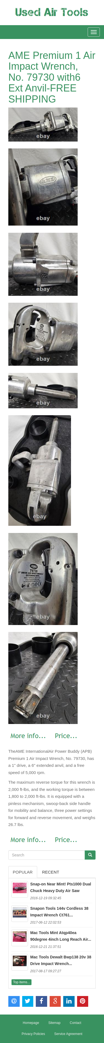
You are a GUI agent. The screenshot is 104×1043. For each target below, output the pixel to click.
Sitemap (54, 1023)
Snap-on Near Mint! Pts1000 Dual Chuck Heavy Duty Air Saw (60, 887)
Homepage (31, 1023)
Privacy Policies (33, 1034)
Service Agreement (68, 1034)
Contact (75, 1023)
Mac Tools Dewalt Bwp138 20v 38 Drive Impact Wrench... (60, 960)
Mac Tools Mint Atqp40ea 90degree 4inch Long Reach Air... (60, 936)
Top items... (21, 982)
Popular (23, 872)
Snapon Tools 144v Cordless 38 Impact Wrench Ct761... (59, 911)
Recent (50, 872)
